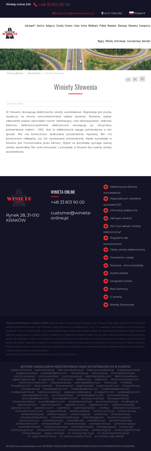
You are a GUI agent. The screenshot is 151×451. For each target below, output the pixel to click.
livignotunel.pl (84, 385)
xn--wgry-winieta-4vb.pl (41, 436)
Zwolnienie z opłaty (122, 257)
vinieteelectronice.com (29, 411)
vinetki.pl (104, 407)
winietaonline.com (26, 423)
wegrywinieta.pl (56, 411)
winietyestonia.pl (78, 430)
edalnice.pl (101, 379)
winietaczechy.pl (29, 420)
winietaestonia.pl (53, 420)
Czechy (59, 25)
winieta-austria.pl (79, 411)
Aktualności (34, 73)
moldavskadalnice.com (115, 388)
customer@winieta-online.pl (73, 13)
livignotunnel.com (108, 385)
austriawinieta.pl (44, 370)
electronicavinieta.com (125, 379)
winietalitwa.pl (75, 420)
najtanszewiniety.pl (49, 392)
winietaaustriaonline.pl (33, 417)
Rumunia (112, 25)
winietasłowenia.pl (82, 426)
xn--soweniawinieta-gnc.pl (113, 433)
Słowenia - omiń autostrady (126, 265)
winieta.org (100, 414)
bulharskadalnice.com (54, 373)
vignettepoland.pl (84, 407)
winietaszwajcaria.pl (56, 426)
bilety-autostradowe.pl (100, 370)
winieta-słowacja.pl (32, 414)
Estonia (68, 25)
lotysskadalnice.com (55, 388)
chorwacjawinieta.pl (123, 373)
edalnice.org (83, 379)
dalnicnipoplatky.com (98, 376)
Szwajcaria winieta (121, 281)
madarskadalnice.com (84, 388)
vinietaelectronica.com (127, 407)
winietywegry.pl (101, 430)
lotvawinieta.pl (131, 385)
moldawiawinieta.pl (22, 392)
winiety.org (126, 426)
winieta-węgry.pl (80, 414)
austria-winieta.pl (21, 370)
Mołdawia (93, 25)
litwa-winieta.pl (43, 385)
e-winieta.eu (65, 379)
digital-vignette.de (23, 379)
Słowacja (122, 25)
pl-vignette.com (104, 392)
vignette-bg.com (50, 404)
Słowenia (133, 25)
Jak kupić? (30, 25)
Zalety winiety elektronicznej (127, 249)
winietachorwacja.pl (119, 417)
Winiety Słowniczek (122, 304)
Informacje (120, 41)
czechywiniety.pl (72, 376)
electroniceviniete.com (33, 382)
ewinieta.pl (110, 382)
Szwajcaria (144, 25)
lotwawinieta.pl (31, 388)
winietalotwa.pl (96, 420)
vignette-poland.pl (123, 404)
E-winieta (115, 296)
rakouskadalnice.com (35, 395)
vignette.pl (63, 407)
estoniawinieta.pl (61, 382)
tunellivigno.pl (129, 401)
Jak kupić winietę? (121, 218)
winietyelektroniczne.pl (51, 430)
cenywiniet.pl (100, 373)
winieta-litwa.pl (127, 411)
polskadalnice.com (129, 392)
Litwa (76, 25)
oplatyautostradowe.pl (77, 392)
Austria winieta (119, 273)
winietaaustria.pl (120, 414)
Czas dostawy (134, 41)
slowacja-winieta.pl (92, 398)
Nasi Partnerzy (119, 288)
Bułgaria (50, 25)
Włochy (109, 41)
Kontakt (146, 41)
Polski (137, 13)
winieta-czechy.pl (103, 411)
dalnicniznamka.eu (126, 376)
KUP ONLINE (113, 13)
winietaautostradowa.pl (65, 417)
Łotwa (84, 25)
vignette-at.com (27, 404)
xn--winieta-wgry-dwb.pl (109, 436)
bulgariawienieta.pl (128, 370)
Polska (102, 25)
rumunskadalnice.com (90, 395)
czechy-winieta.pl (24, 376)
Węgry (101, 41)
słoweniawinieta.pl (107, 401)
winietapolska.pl (50, 423)
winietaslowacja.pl (125, 423)
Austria (40, 25)
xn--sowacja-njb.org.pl (81, 433)
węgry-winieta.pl (54, 433)
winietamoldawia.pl (120, 420)
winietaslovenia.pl (99, 423)
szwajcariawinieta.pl (80, 401)
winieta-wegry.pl (57, 414)
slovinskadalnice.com (65, 398)
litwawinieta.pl (64, 385)
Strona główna (15, 73)
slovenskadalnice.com (35, 398)
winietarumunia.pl (75, 423)
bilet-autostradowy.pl (70, 370)
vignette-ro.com (21, 407)
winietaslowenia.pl (29, 426)
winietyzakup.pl (31, 433)
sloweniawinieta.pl (24, 401)
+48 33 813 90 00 (51, 4)
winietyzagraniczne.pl (127, 430)
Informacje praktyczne (123, 210)
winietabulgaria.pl (93, 417)
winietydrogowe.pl (22, 430)
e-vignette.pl (46, 379)
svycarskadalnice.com (51, 401)
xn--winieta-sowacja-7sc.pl (75, 436)
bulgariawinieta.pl (26, 373)
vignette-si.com (43, 407)
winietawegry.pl (106, 426)
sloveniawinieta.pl (117, 395)
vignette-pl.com (98, 404)
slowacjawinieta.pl (118, 398)
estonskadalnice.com (88, 382)
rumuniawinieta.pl (62, 395)
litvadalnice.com (21, 385)
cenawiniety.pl (79, 373)
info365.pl (126, 382)
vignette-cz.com (75, 404)
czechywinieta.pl (48, 376)
